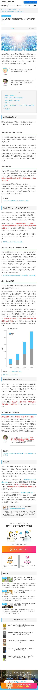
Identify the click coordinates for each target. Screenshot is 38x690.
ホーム (2, 9)
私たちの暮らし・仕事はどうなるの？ (15, 97)
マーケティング (26, 5)
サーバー (19, 5)
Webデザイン (4, 5)
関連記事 (7, 109)
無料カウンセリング (27, 492)
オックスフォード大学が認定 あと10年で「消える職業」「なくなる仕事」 (19, 275)
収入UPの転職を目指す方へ (30, 2)
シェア (12, 28)
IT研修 (34, 5)
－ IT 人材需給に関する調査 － (15, 371)
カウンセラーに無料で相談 (19, 106)
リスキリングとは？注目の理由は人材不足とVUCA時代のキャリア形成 (19, 454)
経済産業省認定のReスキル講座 (17, 508)
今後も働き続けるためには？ (12, 100)
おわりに (7, 102)
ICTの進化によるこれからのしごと (10, 374)
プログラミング (11, 5)
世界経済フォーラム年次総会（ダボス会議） (13, 241)
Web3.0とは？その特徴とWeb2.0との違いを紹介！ (16, 200)
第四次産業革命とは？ (11, 95)
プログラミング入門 (16, 9)
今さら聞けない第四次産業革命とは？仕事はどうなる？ (13, 11)
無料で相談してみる (19, 549)
